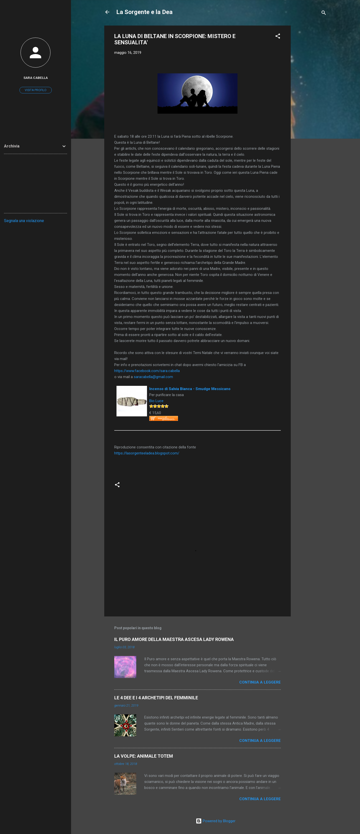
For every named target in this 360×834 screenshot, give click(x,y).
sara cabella (36, 78)
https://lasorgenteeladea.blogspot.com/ (146, 453)
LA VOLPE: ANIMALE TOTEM (143, 756)
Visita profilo (35, 90)
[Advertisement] (311, 101)
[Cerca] (324, 13)
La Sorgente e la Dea (144, 12)
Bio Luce (156, 401)
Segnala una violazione (24, 220)
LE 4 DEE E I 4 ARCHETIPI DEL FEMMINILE (156, 697)
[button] (278, 37)
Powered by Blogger (216, 821)
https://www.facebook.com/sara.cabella (147, 371)
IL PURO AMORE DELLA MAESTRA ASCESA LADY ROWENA (174, 639)
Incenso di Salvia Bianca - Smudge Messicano (189, 389)
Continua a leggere (260, 682)
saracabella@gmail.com (153, 377)
